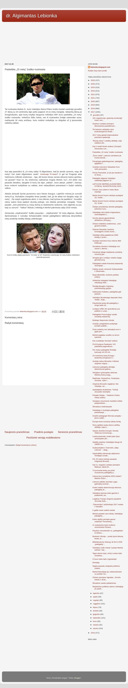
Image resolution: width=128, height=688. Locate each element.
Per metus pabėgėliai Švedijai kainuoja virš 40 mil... (104, 351)
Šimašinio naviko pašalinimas (104, 583)
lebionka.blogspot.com (100, 67)
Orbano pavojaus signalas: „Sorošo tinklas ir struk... (107, 578)
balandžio (97, 618)
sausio (96, 628)
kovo (95, 621)
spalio (95, 597)
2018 (93, 108)
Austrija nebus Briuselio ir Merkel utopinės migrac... (106, 362)
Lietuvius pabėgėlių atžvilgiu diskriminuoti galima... (104, 368)
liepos (95, 607)
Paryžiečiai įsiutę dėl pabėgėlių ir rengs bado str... (106, 304)
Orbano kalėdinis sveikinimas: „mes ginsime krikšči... (107, 225)
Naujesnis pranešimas (17, 432)
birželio (96, 611)
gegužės (96, 614)
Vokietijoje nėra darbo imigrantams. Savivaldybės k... (107, 213)
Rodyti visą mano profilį (97, 71)
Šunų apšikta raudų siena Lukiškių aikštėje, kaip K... (106, 426)
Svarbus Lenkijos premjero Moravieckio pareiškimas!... (104, 125)
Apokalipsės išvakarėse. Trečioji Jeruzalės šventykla (105, 391)
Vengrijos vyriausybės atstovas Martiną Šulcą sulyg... (105, 374)
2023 (93, 91)
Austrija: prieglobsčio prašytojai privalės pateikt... (105, 325)
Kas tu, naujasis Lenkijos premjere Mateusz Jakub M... (106, 466)
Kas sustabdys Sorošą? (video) (105, 341)
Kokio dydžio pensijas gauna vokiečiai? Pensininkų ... (104, 520)
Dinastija (96, 563)
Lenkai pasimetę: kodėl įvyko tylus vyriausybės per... (106, 437)
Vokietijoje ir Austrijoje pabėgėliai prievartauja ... (106, 411)
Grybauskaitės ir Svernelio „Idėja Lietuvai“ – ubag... (106, 449)
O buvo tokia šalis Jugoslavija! (105, 559)
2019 (93, 105)
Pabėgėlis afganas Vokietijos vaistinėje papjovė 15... (104, 179)
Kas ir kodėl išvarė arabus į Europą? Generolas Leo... (107, 147)
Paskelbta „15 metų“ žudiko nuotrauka (108, 152)
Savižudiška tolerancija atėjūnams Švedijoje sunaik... (106, 454)
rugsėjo (96, 600)
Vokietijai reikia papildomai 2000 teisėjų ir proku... (105, 236)
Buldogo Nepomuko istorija (103, 320)
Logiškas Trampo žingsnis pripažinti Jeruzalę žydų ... (107, 500)
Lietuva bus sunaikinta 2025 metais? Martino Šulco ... (107, 477)
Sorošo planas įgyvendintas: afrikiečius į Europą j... (104, 219)
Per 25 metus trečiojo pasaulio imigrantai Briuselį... (105, 460)
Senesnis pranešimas (70, 432)
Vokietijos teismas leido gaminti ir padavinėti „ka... (106, 494)
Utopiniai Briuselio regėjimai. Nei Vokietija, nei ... (105, 385)
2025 (93, 84)
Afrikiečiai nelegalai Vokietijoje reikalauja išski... (105, 281)
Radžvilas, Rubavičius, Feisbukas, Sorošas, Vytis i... (106, 379)
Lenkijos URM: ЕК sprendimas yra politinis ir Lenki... (106, 310)
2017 (93, 112)
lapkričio (96, 593)
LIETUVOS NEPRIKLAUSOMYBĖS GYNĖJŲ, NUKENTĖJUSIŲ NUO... (108, 185)
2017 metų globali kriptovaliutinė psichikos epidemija (105, 136)
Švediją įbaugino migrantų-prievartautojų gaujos (103, 287)
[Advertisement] (64, 41)
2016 (93, 633)
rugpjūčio (97, 604)
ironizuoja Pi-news (48, 174)
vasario (96, 625)
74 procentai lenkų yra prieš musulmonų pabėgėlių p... (104, 471)
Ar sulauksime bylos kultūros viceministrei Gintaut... (104, 526)
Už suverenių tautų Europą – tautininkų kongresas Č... (104, 357)
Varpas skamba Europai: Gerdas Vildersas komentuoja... (106, 432)
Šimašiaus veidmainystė (102, 407)
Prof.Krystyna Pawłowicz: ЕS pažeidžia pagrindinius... (104, 345)
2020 (93, 101)
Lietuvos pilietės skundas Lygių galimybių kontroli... (105, 483)
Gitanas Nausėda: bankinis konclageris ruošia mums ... (104, 230)
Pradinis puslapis (43, 432)
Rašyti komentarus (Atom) (26, 445)
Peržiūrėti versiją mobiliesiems (43, 437)
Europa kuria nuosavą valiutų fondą (107, 422)
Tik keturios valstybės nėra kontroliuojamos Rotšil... (103, 130)
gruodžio (96, 115)
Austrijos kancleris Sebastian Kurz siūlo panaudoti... (106, 168)
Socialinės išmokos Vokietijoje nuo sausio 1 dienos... (106, 247)
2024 (93, 87)
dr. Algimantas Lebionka (31, 15)
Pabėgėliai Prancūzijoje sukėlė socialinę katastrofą (105, 315)
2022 (93, 94)
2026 (93, 80)
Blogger (77, 678)
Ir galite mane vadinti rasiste (104, 510)
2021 (93, 98)
